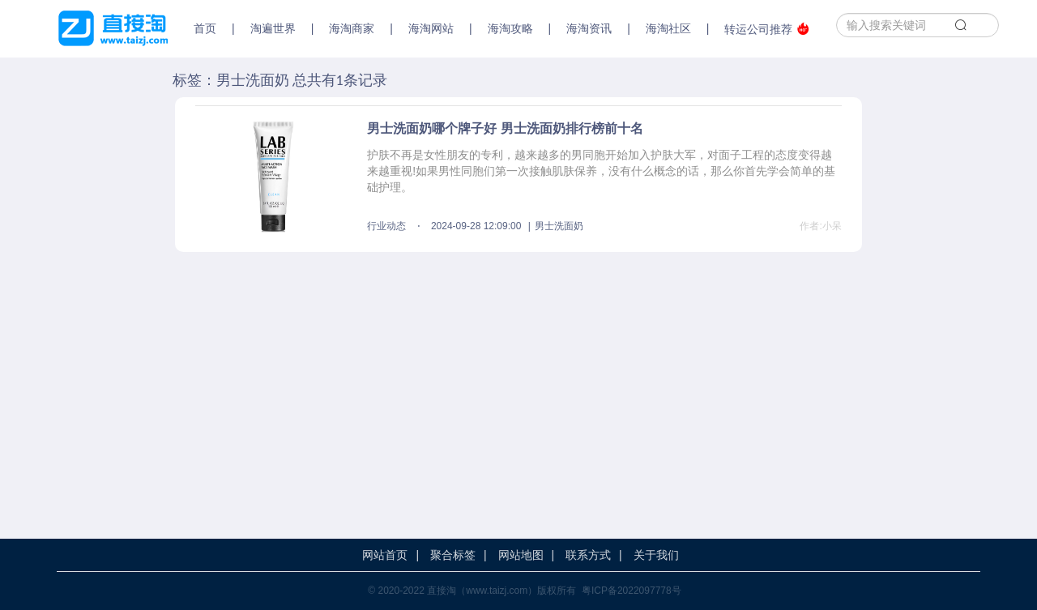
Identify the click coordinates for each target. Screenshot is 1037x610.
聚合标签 (453, 554)
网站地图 (521, 554)
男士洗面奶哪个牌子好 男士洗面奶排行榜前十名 (504, 128)
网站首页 (385, 554)
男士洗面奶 (559, 226)
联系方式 (588, 554)
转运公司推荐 (766, 29)
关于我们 (656, 554)
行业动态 (386, 226)
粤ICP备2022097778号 (631, 590)
